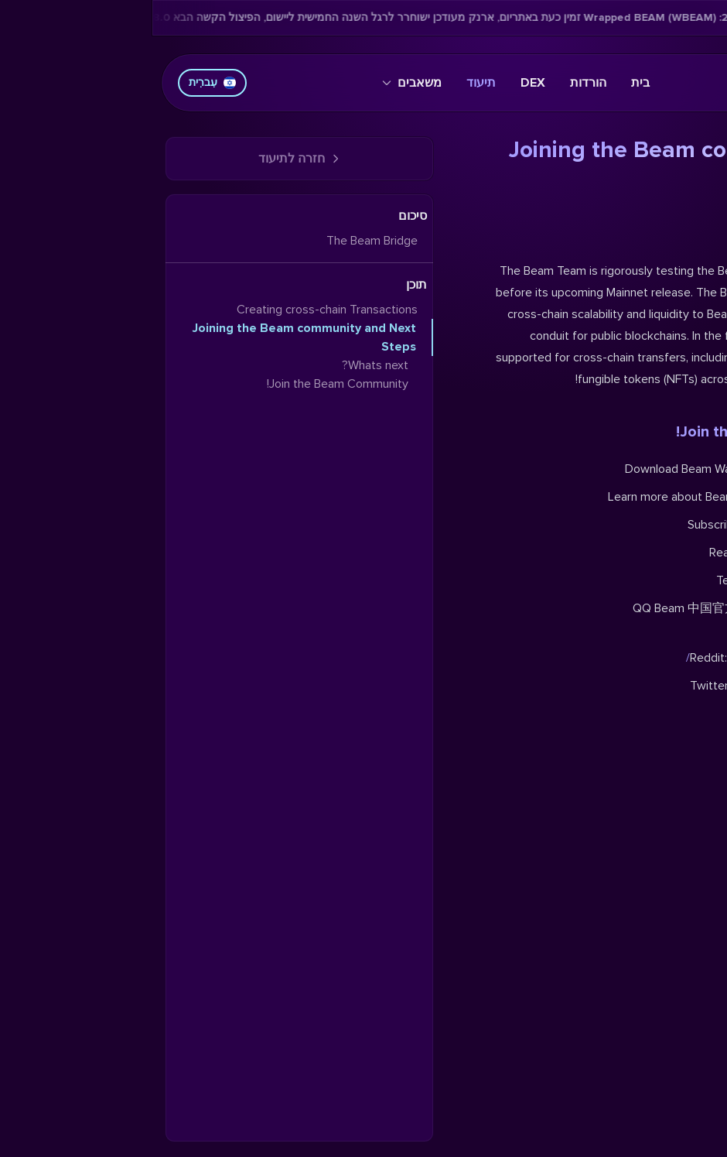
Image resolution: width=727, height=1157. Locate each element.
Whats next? (671, 233)
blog (703, 497)
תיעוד (328, 83)
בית (488, 83)
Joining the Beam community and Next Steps (152, 337)
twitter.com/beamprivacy (648, 685)
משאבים (259, 83)
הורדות (436, 83)
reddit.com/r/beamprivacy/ (624, 658)
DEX (380, 83)
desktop (638, 469)
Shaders (642, 552)
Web (703, 469)
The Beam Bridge (219, 240)
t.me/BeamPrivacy (667, 580)
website (644, 497)
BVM (702, 552)
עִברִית (60, 82)
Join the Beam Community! (619, 432)
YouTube (648, 524)
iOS (676, 469)
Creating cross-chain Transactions (174, 309)
